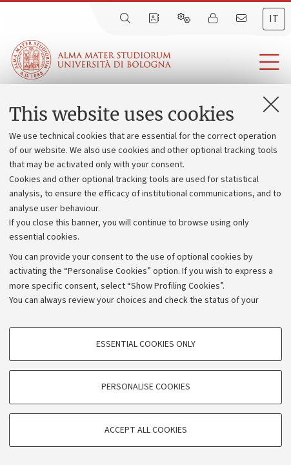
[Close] (271, 104)
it (274, 19)
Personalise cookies (145, 386)
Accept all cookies (146, 430)
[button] (231, 62)
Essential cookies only (146, 344)
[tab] (274, 19)
